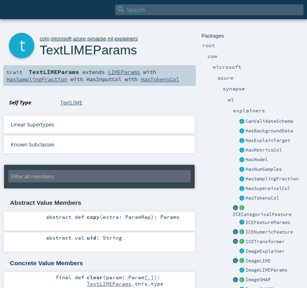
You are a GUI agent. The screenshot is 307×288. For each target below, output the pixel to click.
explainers (126, 39)
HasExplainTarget (267, 140)
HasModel (256, 159)
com (44, 39)
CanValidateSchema (269, 121)
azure (79, 39)
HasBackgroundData (269, 131)
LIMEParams (124, 72)
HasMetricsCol (263, 150)
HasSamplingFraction (272, 179)
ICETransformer (265, 241)
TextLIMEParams (109, 283)
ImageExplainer (265, 251)
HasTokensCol (262, 198)
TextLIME (71, 102)
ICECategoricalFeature (262, 214)
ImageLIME (258, 261)
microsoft (61, 39)
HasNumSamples (263, 169)
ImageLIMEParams (266, 270)
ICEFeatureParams (267, 222)
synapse (96, 39)
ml (110, 39)
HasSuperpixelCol (267, 188)
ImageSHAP (258, 279)
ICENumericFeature (269, 232)
